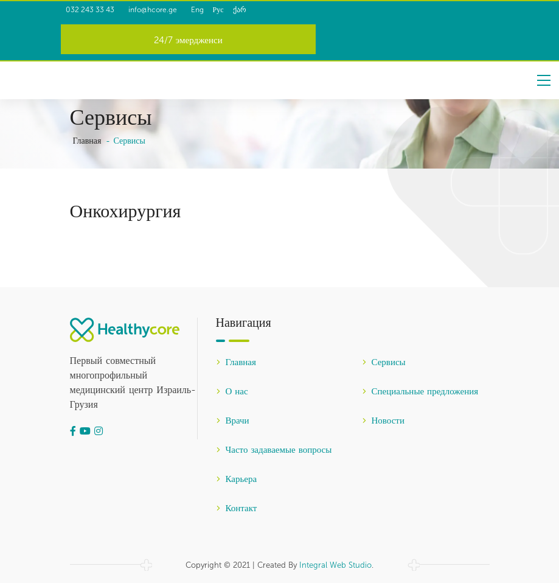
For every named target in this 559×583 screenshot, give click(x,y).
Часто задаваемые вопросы (274, 450)
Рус (247, 9)
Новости (383, 421)
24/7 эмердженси (188, 40)
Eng (226, 9)
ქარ (269, 9)
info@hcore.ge (164, 10)
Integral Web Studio (335, 565)
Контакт (236, 508)
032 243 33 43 (92, 10)
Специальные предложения (420, 391)
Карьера (236, 479)
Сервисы (384, 362)
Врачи (232, 421)
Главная (87, 141)
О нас (232, 391)
